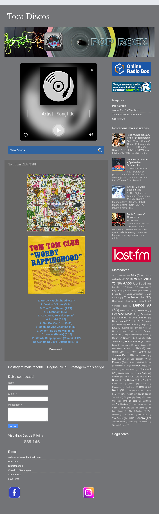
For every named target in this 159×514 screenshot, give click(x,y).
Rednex (143, 387)
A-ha (133, 275)
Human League (140, 345)
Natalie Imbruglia (125, 373)
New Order (142, 373)
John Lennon (138, 352)
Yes (124, 425)
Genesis (134, 331)
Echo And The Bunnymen (140, 321)
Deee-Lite (141, 310)
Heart (138, 338)
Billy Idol (116, 290)
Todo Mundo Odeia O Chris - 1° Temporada (138, 136)
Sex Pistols (127, 394)
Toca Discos (28, 16)
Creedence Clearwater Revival (129, 301)
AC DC (144, 275)
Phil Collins (128, 380)
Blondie (144, 291)
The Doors (139, 408)
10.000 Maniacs (119, 275)
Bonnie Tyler (117, 294)
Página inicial (57, 367)
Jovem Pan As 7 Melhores (126, 110)
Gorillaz (144, 335)
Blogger (130, 506)
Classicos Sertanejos (19, 470)
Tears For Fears (129, 401)
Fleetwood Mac (119, 331)
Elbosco (118, 324)
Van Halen (142, 422)
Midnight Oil (138, 365)
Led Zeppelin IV (139, 359)
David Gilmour (126, 310)
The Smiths (117, 418)
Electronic (131, 324)
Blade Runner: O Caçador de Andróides (136, 217)
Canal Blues (14, 474)
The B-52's (146, 401)
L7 (124, 359)
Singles (127, 397)
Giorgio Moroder (131, 335)
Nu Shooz (129, 376)
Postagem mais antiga (87, 367)
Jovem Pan (119, 355)
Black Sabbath (131, 291)
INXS (138, 348)
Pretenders (117, 383)
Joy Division (141, 355)
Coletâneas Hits (134, 297)
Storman (104, 506)
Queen (131, 383)
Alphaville (117, 279)
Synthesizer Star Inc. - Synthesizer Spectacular (138, 162)
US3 (131, 422)
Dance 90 (142, 305)
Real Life (130, 387)
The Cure (125, 407)
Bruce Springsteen (135, 294)
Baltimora (129, 287)
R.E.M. (144, 383)
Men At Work (131, 362)
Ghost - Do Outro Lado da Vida (136, 188)
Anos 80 (130, 283)
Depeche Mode (122, 314)
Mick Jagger (145, 362)
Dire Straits (121, 317)
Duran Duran (118, 321)
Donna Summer (139, 317)
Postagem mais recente (26, 367)
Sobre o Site (119, 118)
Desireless (146, 314)
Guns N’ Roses (121, 338)
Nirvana (115, 377)
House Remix (132, 341)
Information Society (121, 348)
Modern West (128, 369)
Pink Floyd (143, 380)
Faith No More (140, 328)
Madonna (116, 362)
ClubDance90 (15, 466)
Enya (114, 328)
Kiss (114, 359)
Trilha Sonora (136, 418)
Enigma (144, 324)
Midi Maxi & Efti (122, 366)
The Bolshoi (138, 404)
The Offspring (135, 411)
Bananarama (142, 287)
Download (55, 349)
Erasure (125, 328)
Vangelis (116, 425)
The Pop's (142, 415)
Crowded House (119, 306)
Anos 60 (131, 278)
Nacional (145, 369)
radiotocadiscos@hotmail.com (24, 457)
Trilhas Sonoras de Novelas (127, 114)
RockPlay (13, 461)
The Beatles (122, 404)
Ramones (116, 387)
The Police (128, 415)
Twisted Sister (118, 422)
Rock (115, 390)
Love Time (13, 479)
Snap (139, 397)
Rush (129, 391)
